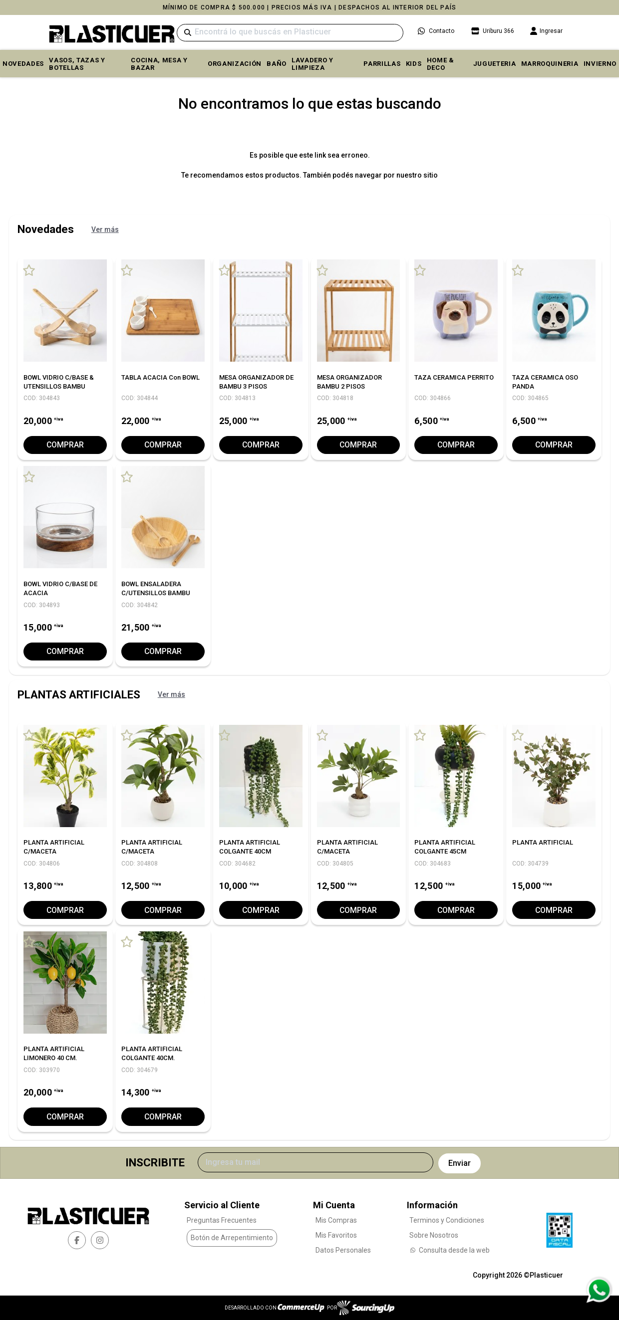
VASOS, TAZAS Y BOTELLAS (77, 63)
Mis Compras (336, 1220)
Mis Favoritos (336, 1235)
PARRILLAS (381, 63)
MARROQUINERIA (550, 63)
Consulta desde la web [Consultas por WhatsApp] (449, 1250)
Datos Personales (343, 1250)
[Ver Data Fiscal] (559, 1227)
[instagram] (100, 1240)
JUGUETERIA (494, 63)
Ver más (105, 229)
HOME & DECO (440, 63)
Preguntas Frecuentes (222, 1220)
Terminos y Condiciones (446, 1220)
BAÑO (277, 63)
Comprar (65, 444)
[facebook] (77, 1240)
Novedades (23, 63)
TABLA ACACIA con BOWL (160, 377)
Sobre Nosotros (433, 1235)
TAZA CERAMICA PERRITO (454, 377)
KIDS (414, 63)
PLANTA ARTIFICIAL (542, 842)
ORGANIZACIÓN (235, 63)
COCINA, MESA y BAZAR (159, 63)
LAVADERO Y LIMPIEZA (312, 63)
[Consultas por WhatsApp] (599, 1290)
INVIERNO (600, 63)
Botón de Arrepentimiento (232, 1238)
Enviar (459, 1162)
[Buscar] (290, 32)
